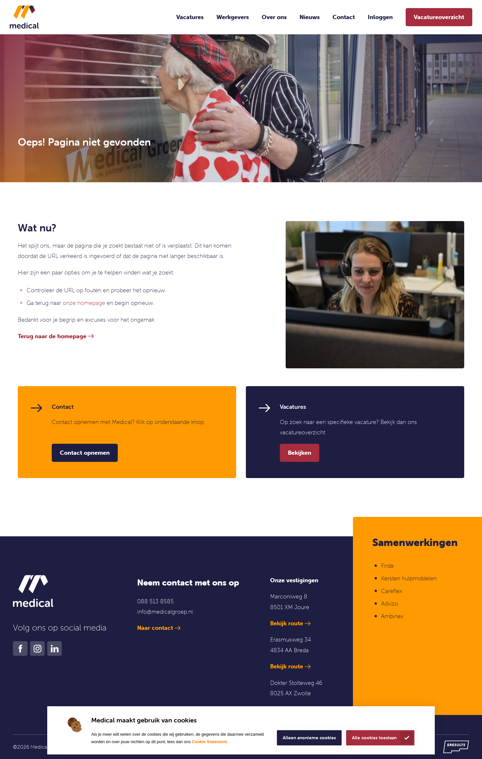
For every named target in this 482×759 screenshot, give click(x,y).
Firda (387, 565)
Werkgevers (232, 17)
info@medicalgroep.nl (165, 611)
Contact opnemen (85, 452)
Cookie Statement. (210, 741)
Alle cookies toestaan (374, 738)
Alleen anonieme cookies (309, 738)
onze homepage (84, 303)
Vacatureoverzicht (439, 17)
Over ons (274, 17)
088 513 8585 (155, 601)
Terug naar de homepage (52, 336)
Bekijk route (286, 623)
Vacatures (189, 17)
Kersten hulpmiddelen (409, 578)
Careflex (391, 591)
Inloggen (380, 17)
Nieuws (310, 17)
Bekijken (299, 452)
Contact (344, 17)
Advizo (389, 603)
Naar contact (155, 627)
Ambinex (393, 616)
